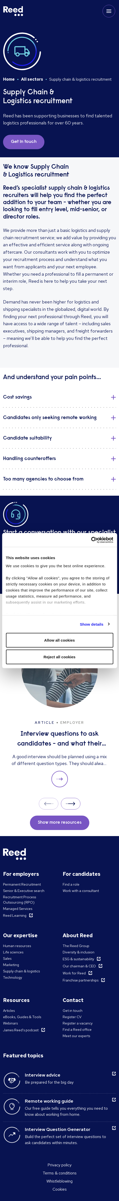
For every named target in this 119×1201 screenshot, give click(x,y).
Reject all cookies (60, 656)
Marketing (11, 965)
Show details (92, 624)
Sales (7, 958)
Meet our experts (76, 1036)
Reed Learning (14, 915)
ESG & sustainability (78, 959)
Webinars (10, 1023)
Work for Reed (74, 973)
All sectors (32, 79)
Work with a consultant (81, 890)
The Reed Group (76, 946)
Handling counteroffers (29, 458)
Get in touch (72, 1010)
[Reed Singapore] (13, 11)
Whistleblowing (59, 1181)
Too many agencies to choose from (43, 479)
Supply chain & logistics (21, 971)
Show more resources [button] (59, 822)
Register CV (72, 1017)
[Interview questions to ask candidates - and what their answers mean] (59, 710)
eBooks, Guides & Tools (22, 1017)
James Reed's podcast (21, 1030)
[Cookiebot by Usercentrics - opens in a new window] (91, 540)
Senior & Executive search (23, 890)
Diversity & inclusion (78, 952)
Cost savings (17, 397)
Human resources (17, 946)
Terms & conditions (60, 1173)
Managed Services (17, 908)
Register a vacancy (78, 1023)
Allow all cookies (59, 640)
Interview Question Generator (57, 1129)
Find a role (71, 884)
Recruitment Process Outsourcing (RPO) (19, 900)
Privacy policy (59, 1165)
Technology (12, 977)
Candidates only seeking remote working (50, 417)
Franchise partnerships (80, 980)
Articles (9, 1010)
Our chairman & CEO (79, 966)
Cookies (60, 1189)
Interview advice (42, 1075)
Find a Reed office (77, 1029)
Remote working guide (49, 1101)
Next (70, 803)
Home (9, 79)
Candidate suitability (27, 438)
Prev (48, 803)
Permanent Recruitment (22, 884)
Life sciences (13, 952)
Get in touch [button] (24, 142)
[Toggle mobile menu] (109, 11)
